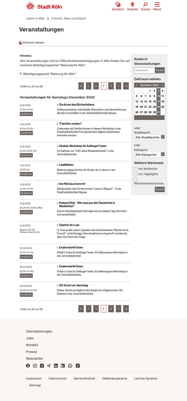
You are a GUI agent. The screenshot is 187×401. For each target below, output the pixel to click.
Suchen (160, 70)
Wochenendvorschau (149, 183)
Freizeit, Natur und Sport (68, 18)
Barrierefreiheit (84, 378)
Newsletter (34, 358)
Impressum (34, 378)
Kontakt (32, 345)
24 (158, 106)
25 (162, 106)
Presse (31, 351)
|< (81, 86)
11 (162, 96)
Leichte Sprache (145, 378)
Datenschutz (58, 378)
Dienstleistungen (39, 331)
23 (154, 106)
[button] (157, 7)
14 (145, 101)
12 (136, 101)
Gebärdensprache (114, 378)
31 (158, 112)
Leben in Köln (35, 18)
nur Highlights (148, 174)
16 (154, 101)
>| (126, 86)
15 (150, 101)
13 (141, 101)
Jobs (30, 338)
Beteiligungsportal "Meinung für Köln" (49, 74)
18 (162, 101)
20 (141, 106)
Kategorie (149, 147)
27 (141, 112)
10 (158, 96)
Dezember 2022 (149, 85)
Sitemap (35, 385)
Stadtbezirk (149, 130)
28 (145, 112)
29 (150, 112)
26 (136, 112)
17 (158, 101)
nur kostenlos (147, 168)
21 (145, 106)
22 (150, 106)
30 (154, 112)
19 (136, 106)
